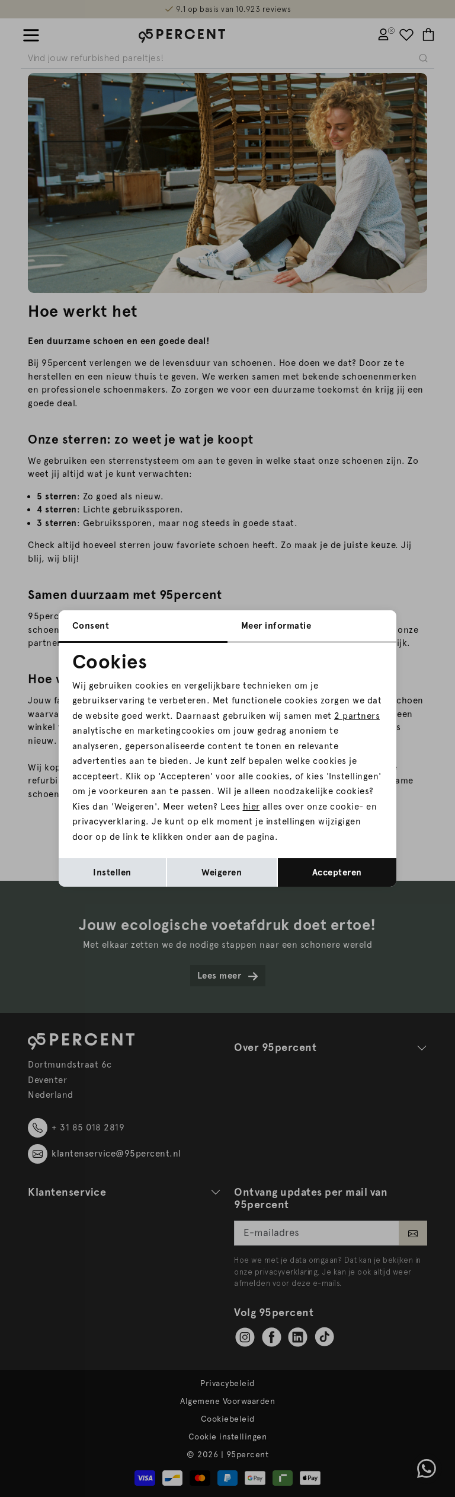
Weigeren (221, 872)
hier (251, 806)
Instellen (112, 872)
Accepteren (337, 872)
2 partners (357, 716)
